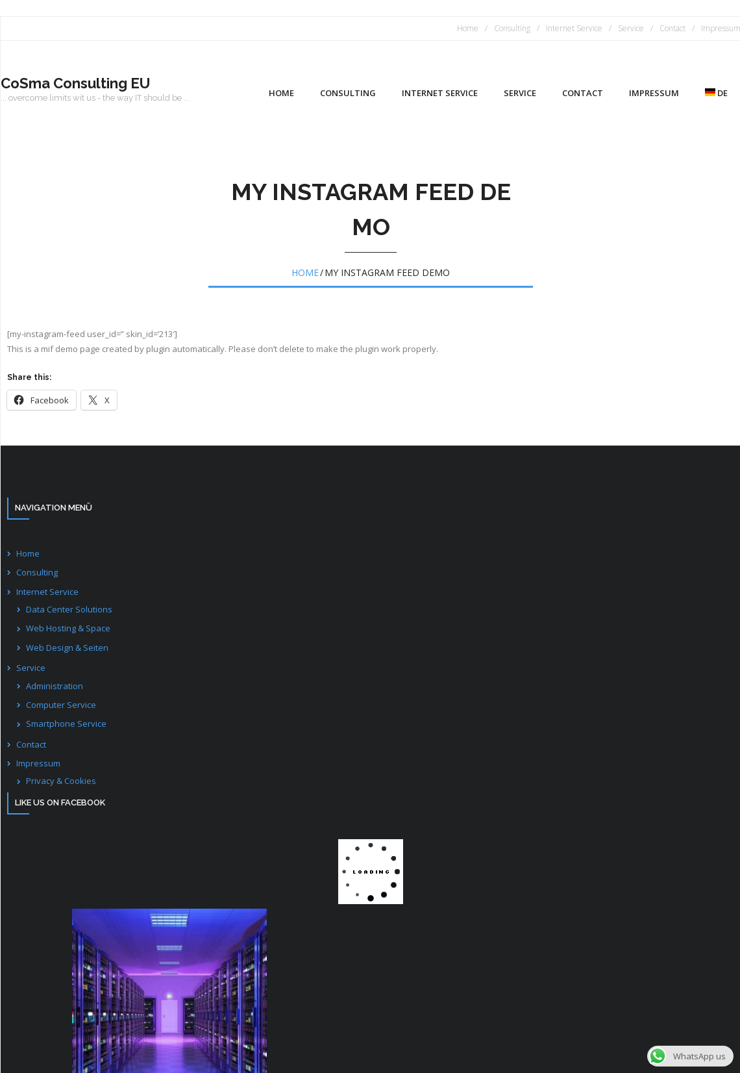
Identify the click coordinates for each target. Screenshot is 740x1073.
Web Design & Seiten (67, 647)
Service (631, 28)
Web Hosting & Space (68, 628)
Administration (54, 686)
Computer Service (61, 705)
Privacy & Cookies (61, 781)
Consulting (512, 28)
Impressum (38, 763)
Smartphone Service (66, 723)
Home (467, 28)
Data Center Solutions (69, 609)
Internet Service (574, 28)
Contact (672, 28)
